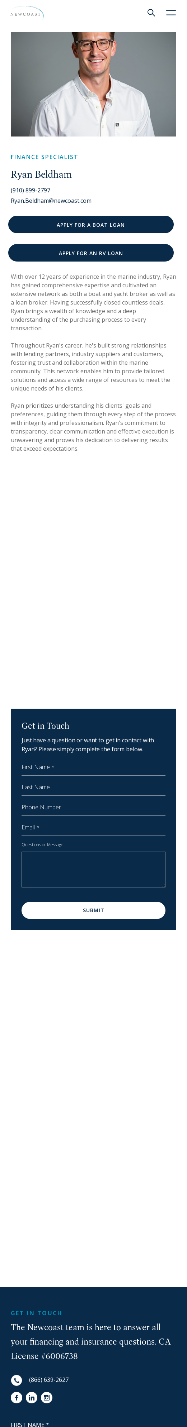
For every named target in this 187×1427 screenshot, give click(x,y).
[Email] (93, 829)
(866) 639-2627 (49, 1380)
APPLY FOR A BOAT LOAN (91, 224)
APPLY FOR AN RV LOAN (91, 253)
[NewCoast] (26, 13)
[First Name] (93, 768)
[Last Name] (93, 788)
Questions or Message (43, 845)
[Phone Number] (93, 808)
